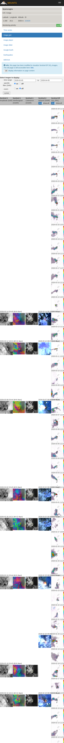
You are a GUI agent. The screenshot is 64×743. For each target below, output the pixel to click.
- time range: (7, 80)
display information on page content (19, 71)
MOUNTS (12, 3)
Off (6, 71)
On (40, 103)
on (17, 84)
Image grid (7, 35)
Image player (8, 40)
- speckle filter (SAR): (7, 84)
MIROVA (7, 60)
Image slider (8, 45)
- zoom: (5, 89)
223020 (27, 21)
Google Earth (8, 50)
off (22, 84)
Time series (8, 30)
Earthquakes (8, 55)
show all (43, 103)
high (59, 25)
